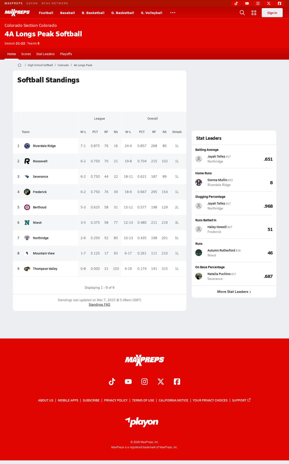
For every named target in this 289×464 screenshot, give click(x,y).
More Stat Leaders (234, 291)
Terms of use (143, 400)
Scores (26, 53)
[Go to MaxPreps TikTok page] (112, 382)
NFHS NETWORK (55, 3)
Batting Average (207, 149)
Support (241, 400)
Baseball (67, 12)
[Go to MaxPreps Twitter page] (160, 382)
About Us (45, 400)
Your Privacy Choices (210, 400)
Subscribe (91, 400)
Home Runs (203, 173)
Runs (199, 243)
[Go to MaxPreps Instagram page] (144, 382)
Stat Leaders (45, 53)
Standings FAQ (99, 304)
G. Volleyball (151, 12)
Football (46, 12)
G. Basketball (122, 12)
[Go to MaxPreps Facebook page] (177, 382)
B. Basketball (93, 12)
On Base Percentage (210, 267)
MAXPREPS (14, 3)
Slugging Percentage (210, 196)
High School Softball (40, 65)
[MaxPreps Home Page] (19, 65)
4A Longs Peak (83, 65)
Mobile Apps (68, 400)
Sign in (272, 12)
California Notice (173, 400)
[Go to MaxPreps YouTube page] (128, 382)
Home (11, 53)
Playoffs (66, 53)
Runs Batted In (205, 220)
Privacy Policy (116, 400)
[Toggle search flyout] (242, 13)
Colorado (63, 65)
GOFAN (32, 3)
